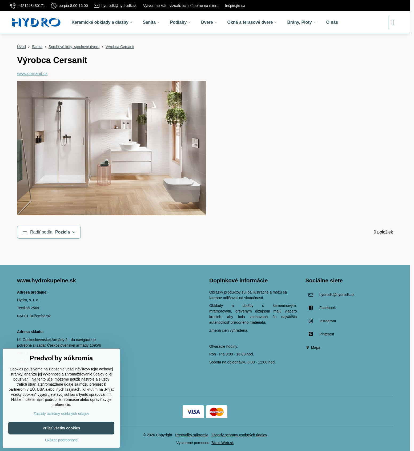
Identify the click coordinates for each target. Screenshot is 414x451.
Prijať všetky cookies (61, 428)
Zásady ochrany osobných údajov (239, 435)
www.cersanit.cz (32, 73)
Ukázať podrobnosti (61, 440)
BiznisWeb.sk (222, 443)
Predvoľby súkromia (191, 435)
